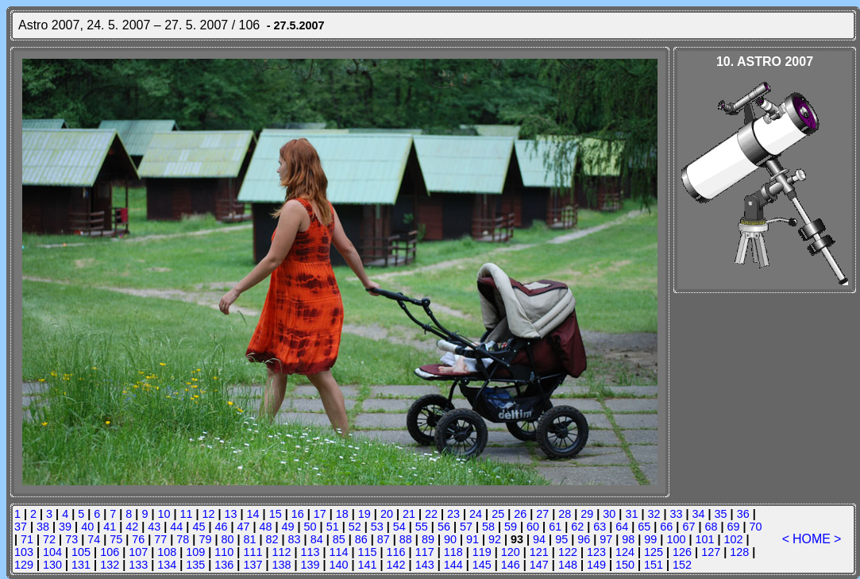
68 (710, 526)
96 (583, 539)
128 (739, 552)
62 (577, 526)
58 (488, 526)
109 (195, 552)
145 (482, 564)
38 (43, 526)
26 (520, 514)
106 (109, 552)
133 (138, 564)
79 (205, 539)
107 (138, 552)
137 (252, 564)
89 (428, 539)
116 (396, 552)
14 (253, 514)
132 (109, 564)
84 (316, 539)
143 (424, 564)
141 (367, 564)
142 (396, 564)
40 (87, 526)
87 (383, 539)
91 (472, 539)
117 (424, 552)
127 (710, 552)
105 (81, 552)
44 (176, 526)
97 (606, 539)
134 (166, 564)
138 (281, 564)
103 (23, 552)
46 (220, 526)
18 (342, 514)
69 (733, 526)
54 (399, 526)
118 (453, 552)
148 (567, 564)
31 (631, 514)
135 (195, 564)
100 (675, 539)
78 (182, 539)
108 (166, 552)
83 (294, 539)
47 (243, 526)
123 (596, 552)
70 (756, 526)
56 (444, 526)
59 (510, 526)
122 (567, 552)
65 (644, 526)
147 (539, 564)
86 (361, 539)
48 (266, 526)
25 (498, 514)
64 (621, 526)
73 (71, 539)
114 (339, 552)
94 (539, 539)
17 (320, 514)
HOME (812, 539)
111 (252, 552)
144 (453, 564)
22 (431, 514)
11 (185, 514)
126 (682, 552)
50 (310, 526)
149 (596, 564)
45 (198, 526)
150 (624, 564)
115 (367, 552)
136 (223, 564)
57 (466, 526)
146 (510, 564)
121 (539, 552)
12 (208, 514)
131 (81, 564)
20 (386, 514)
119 (482, 552)
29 (586, 514)
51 (332, 526)
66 (666, 526)
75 (116, 539)
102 (732, 539)
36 (743, 514)
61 (555, 526)
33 (676, 514)
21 (409, 514)
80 (227, 539)
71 (27, 539)
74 (93, 539)
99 (650, 539)
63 (599, 526)
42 (131, 526)
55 (421, 526)
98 (628, 539)
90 (450, 539)
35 (721, 514)
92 (494, 539)
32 (653, 514)
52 (355, 526)
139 (309, 564)
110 (223, 552)
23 (453, 514)
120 (510, 552)
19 (364, 514)
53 (377, 526)
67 (688, 526)
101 (704, 539)
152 (682, 564)
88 (405, 539)
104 (52, 552)
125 (653, 552)
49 (288, 526)
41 (109, 526)
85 (339, 539)
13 (231, 514)
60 (532, 526)
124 (624, 552)
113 (309, 552)
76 (138, 539)
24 (475, 514)
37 (20, 526)
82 (272, 539)
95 (561, 539)
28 (564, 514)
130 (52, 564)
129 (23, 564)
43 (154, 526)
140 (339, 564)
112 (281, 552)
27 (542, 514)
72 (49, 539)
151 (653, 564)
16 (297, 514)
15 (275, 514)
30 (609, 514)
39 (65, 526)
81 (250, 539)
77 (160, 539)
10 (163, 514)
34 (698, 514)
